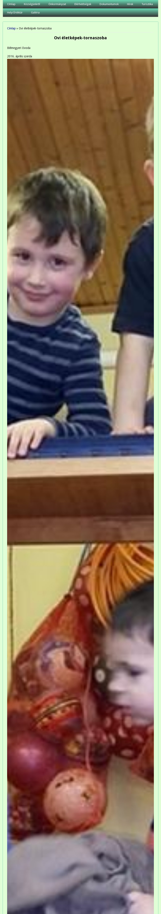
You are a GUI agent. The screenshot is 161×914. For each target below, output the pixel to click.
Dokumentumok (109, 4)
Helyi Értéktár (15, 12)
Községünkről (32, 4)
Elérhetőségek (82, 4)
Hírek (130, 4)
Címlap (11, 4)
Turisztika (147, 4)
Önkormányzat (57, 4)
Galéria (35, 12)
